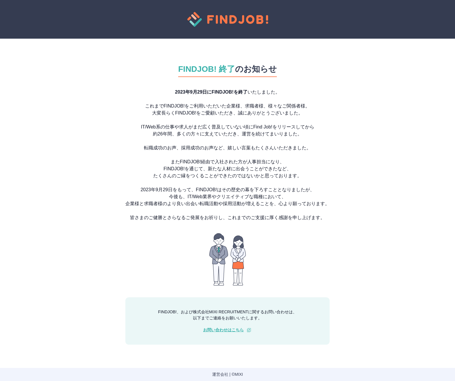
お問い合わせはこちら (223, 330)
